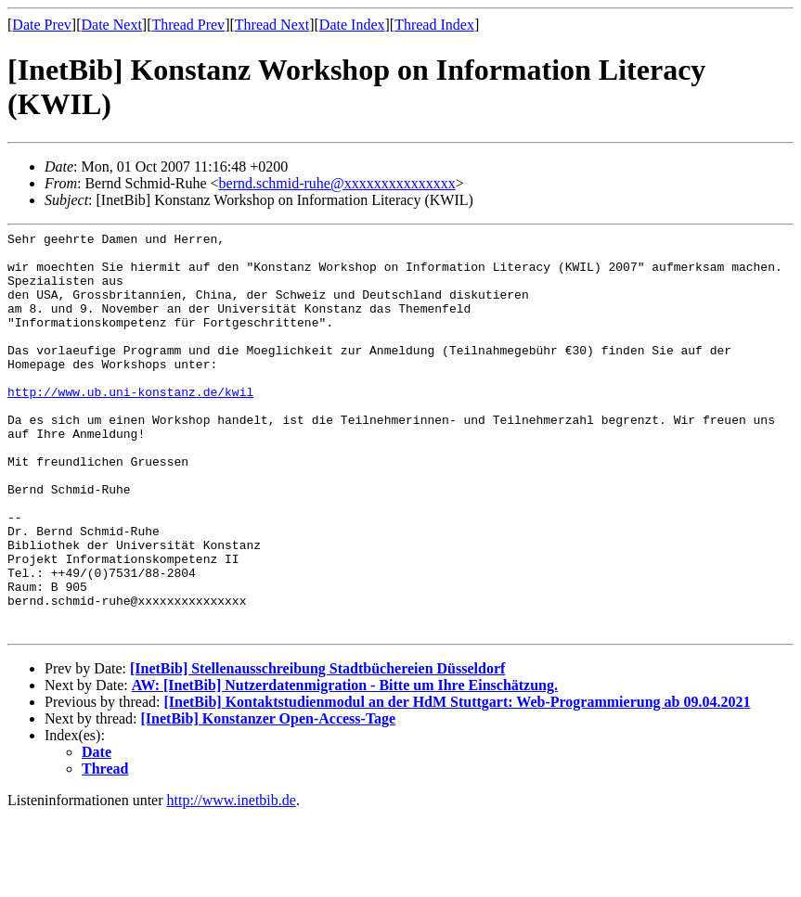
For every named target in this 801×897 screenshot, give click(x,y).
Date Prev (41, 24)
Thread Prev (188, 24)
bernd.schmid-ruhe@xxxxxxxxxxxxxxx (337, 183)
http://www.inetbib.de (231, 881)
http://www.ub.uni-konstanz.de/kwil (130, 424)
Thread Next (272, 24)
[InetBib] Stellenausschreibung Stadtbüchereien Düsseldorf (317, 749)
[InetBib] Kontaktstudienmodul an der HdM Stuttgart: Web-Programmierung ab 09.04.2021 (456, 782)
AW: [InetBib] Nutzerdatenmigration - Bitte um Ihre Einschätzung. (345, 766)
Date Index (352, 24)
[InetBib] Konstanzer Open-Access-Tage (268, 799)
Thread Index (434, 24)
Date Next (112, 24)
